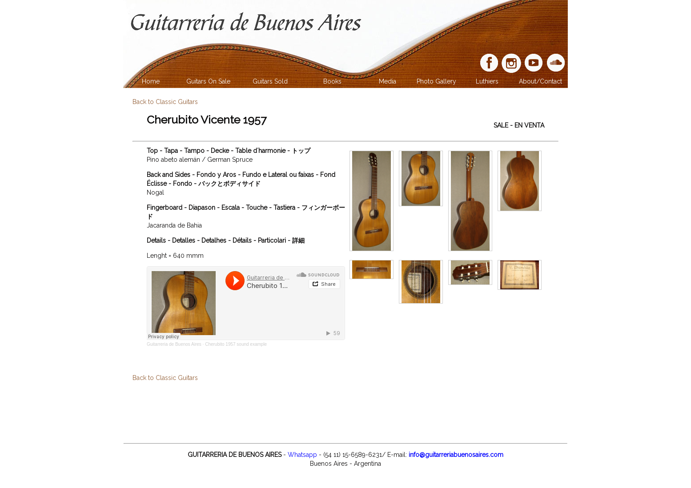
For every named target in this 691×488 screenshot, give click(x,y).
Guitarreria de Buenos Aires (174, 344)
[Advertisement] (345, 410)
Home (151, 81)
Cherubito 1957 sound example (236, 344)
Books (332, 81)
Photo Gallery (436, 81)
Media (387, 81)
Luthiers (487, 81)
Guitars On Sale (208, 81)
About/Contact (540, 81)
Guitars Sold (270, 81)
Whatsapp (302, 454)
